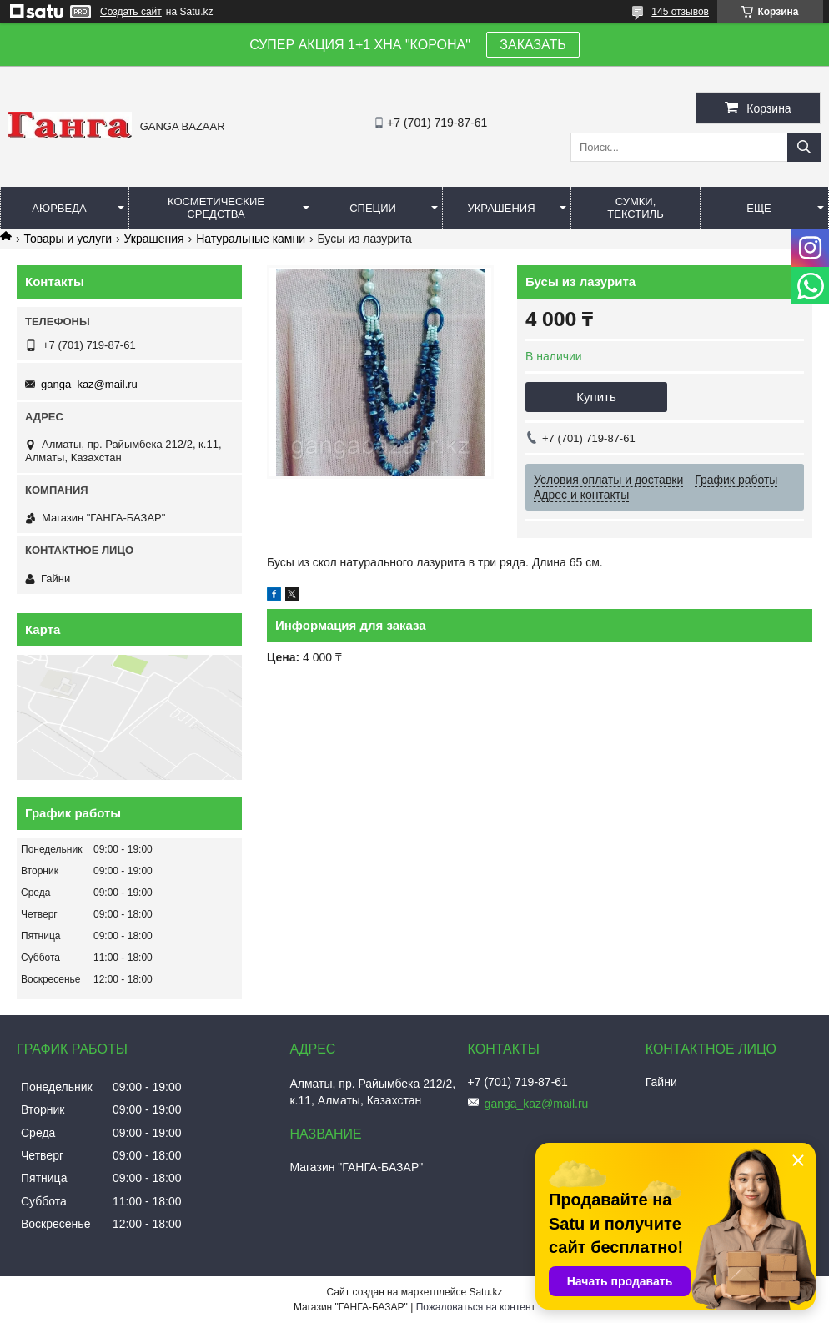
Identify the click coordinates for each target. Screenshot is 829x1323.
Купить (595, 397)
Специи (372, 208)
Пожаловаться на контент (475, 1307)
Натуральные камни (250, 238)
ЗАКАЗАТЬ (533, 45)
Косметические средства (216, 207)
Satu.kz (485, 1292)
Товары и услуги (67, 238)
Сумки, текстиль (635, 207)
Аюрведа (59, 208)
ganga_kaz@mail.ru (89, 384)
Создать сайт (131, 12)
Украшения (501, 208)
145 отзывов (680, 12)
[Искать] (804, 147)
